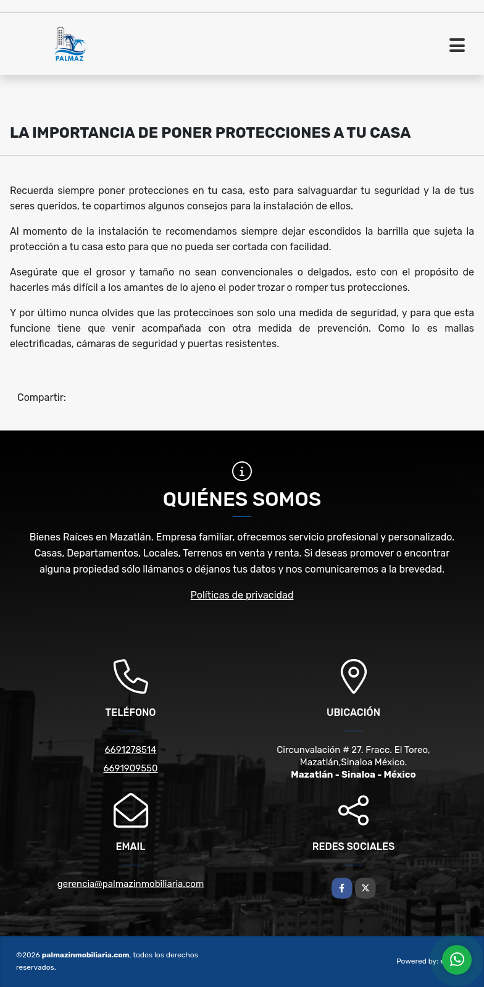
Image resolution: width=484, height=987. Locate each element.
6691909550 (130, 768)
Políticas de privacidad (242, 595)
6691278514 (131, 749)
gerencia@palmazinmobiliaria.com (130, 883)
